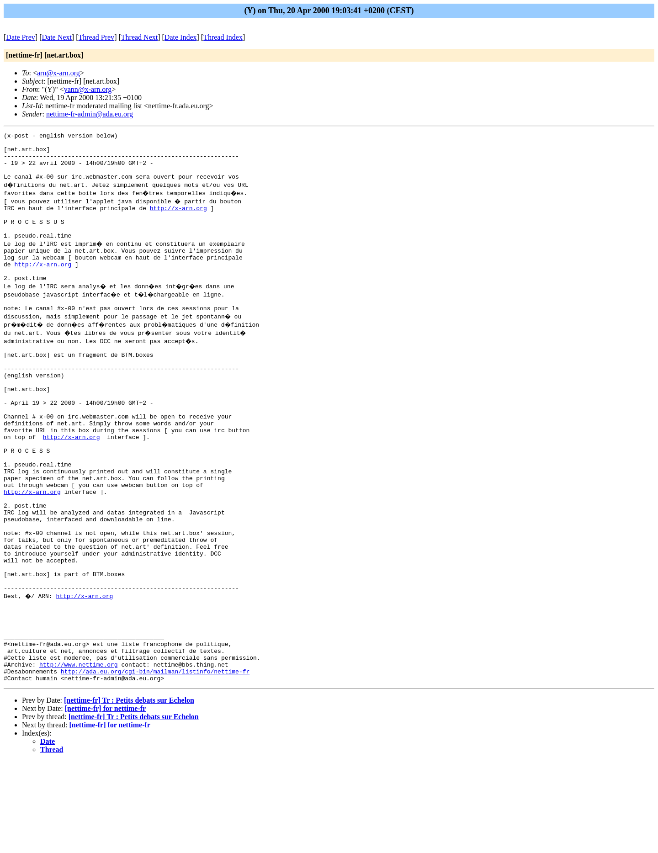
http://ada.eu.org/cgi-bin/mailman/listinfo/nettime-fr (155, 762)
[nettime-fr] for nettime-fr (105, 800)
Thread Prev (96, 37)
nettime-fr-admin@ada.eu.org (89, 114)
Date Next (57, 37)
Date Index (180, 37)
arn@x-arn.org (58, 73)
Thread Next (139, 37)
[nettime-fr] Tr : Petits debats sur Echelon (129, 792)
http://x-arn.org (178, 219)
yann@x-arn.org (88, 89)
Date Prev (20, 37)
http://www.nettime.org (78, 753)
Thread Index (223, 37)
